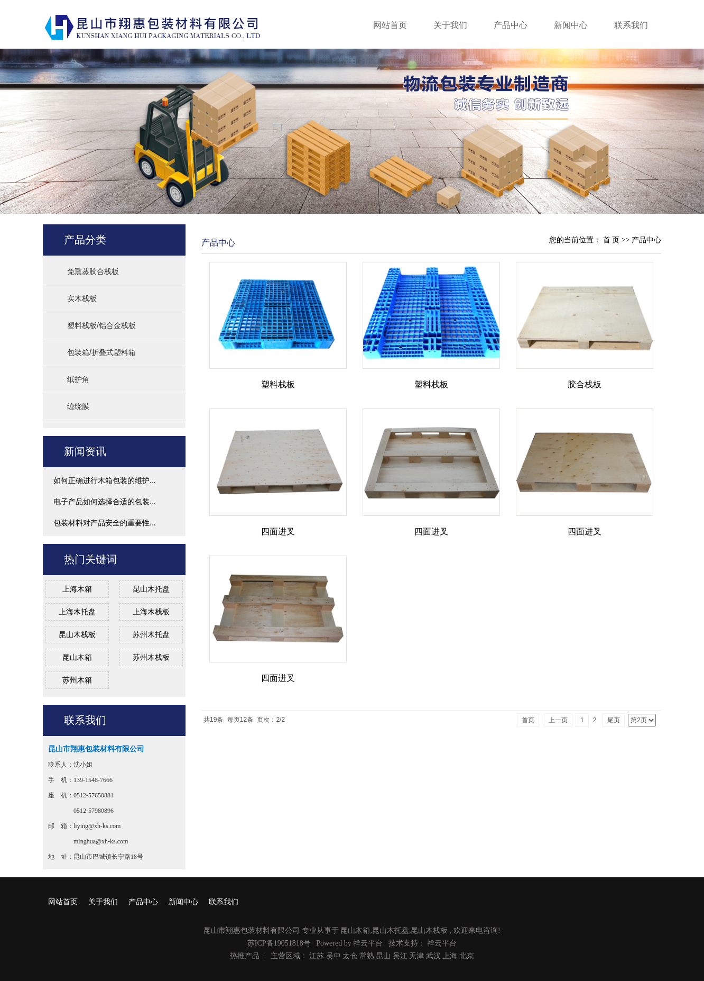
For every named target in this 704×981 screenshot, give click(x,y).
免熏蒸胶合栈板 (93, 271)
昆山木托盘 (151, 589)
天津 (416, 956)
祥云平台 (368, 943)
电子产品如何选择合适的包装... (104, 501)
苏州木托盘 (151, 634)
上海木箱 (77, 589)
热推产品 (245, 956)
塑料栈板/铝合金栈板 (101, 325)
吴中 (333, 956)
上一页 (558, 720)
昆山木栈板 (77, 634)
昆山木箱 (77, 657)
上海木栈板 (151, 611)
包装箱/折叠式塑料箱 (101, 352)
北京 (466, 956)
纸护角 (78, 379)
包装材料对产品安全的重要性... (104, 523)
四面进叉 (278, 531)
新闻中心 (571, 25)
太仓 (349, 956)
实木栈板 (82, 298)
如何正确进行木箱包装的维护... (104, 480)
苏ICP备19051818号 (279, 943)
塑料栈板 (278, 384)
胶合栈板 (584, 384)
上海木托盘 (77, 611)
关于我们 (450, 25)
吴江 (400, 956)
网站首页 (390, 25)
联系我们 (631, 25)
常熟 (366, 956)
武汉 (433, 956)
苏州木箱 (77, 680)
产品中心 (510, 25)
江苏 (316, 956)
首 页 (611, 240)
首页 (528, 720)
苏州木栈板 (151, 657)
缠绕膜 (78, 406)
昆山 (383, 956)
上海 (449, 956)
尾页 (613, 720)
